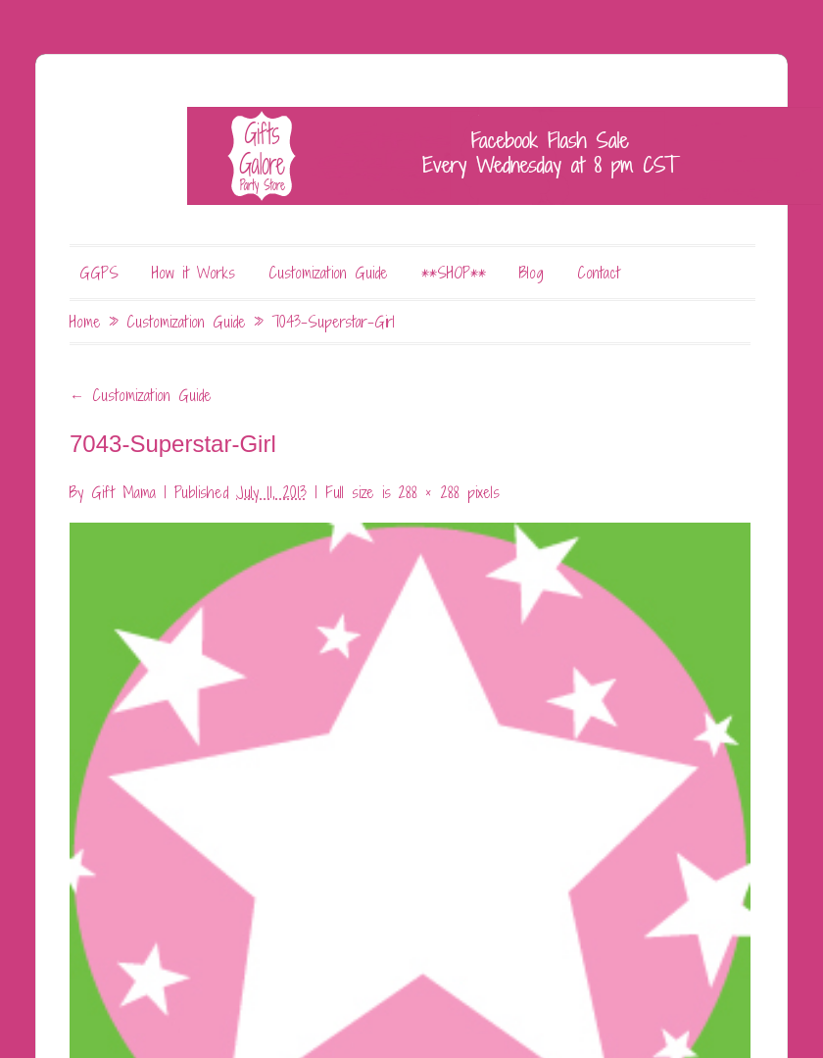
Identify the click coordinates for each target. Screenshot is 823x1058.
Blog (531, 272)
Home (85, 321)
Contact (598, 272)
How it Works (193, 272)
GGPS (99, 272)
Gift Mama (123, 492)
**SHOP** (453, 272)
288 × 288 (429, 492)
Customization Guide (328, 272)
